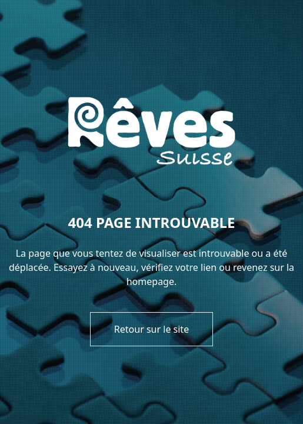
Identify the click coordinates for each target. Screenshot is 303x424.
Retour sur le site (151, 329)
